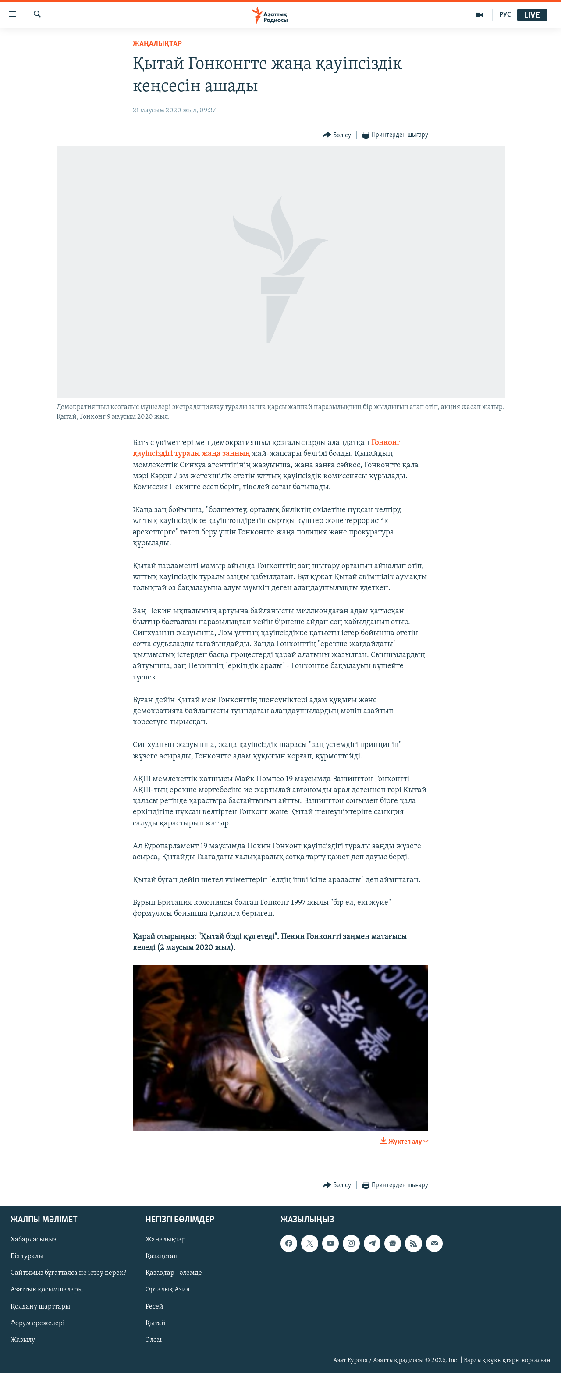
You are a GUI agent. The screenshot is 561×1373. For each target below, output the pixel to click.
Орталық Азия (168, 1290)
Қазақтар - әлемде (174, 1273)
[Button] (337, 135)
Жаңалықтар (166, 1240)
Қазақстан (162, 1256)
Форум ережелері (38, 1323)
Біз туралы (27, 1256)
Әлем (154, 1340)
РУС (505, 14)
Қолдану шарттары (40, 1306)
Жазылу (23, 1340)
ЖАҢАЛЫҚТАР (157, 44)
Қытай (156, 1323)
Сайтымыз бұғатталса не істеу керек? (68, 1273)
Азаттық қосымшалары (47, 1290)
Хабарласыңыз (34, 1240)
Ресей (154, 1306)
